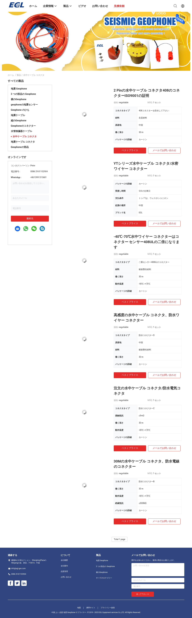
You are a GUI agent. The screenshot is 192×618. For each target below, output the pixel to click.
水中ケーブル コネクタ (25, 136)
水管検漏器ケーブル (21, 131)
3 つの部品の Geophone (23, 94)
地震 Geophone (19, 88)
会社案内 (64, 566)
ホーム (11, 75)
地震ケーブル (18, 115)
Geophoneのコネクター (23, 125)
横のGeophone (18, 99)
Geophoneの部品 (20, 147)
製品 (19, 75)
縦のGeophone (18, 120)
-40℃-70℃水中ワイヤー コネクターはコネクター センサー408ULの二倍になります (146, 242)
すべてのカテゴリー (104, 578)
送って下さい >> (142, 594)
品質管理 (64, 571)
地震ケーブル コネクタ (23, 141)
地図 (79, 608)
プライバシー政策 (108, 608)
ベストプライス (130, 150)
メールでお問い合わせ (164, 150)
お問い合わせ (66, 577)
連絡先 (29, 218)
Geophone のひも (20, 110)
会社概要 (64, 560)
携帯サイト (90, 608)
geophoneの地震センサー (24, 104)
